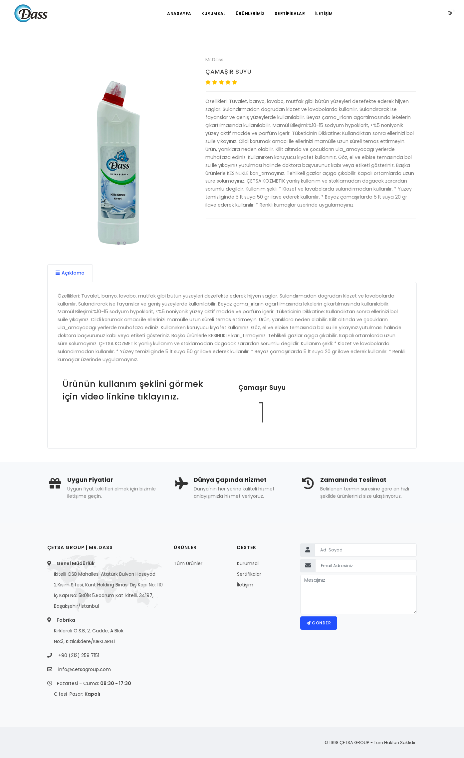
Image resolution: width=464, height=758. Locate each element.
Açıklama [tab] (70, 273)
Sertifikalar (249, 574)
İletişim (245, 584)
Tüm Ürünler (188, 563)
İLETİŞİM (324, 13)
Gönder (319, 623)
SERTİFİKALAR (290, 13)
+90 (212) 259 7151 (78, 655)
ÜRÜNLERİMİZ (250, 13)
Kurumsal (213, 13)
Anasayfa (179, 13)
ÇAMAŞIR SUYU (228, 71)
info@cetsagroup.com (84, 669)
